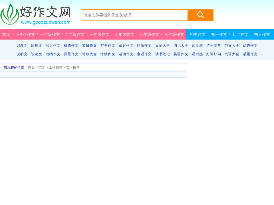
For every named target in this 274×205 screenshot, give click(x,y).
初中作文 (198, 34)
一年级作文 (50, 34)
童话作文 (144, 54)
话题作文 (250, 54)
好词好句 (213, 54)
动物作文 (53, 54)
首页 (6, 34)
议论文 (36, 54)
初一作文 (219, 34)
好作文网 (35, 16)
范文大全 (232, 46)
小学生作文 (25, 34)
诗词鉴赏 (213, 46)
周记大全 (181, 46)
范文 (41, 67)
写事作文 (107, 46)
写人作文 (53, 46)
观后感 (197, 54)
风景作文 (71, 54)
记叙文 (22, 46)
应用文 (36, 46)
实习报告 (73, 67)
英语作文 (181, 54)
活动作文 (126, 54)
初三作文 (262, 34)
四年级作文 (124, 34)
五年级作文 (149, 34)
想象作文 (144, 46)
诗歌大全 (89, 54)
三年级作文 (100, 34)
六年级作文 (174, 34)
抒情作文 (107, 54)
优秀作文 (250, 46)
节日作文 (89, 46)
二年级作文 (75, 34)
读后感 (197, 46)
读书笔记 (162, 54)
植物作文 (71, 46)
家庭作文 (126, 46)
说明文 (22, 54)
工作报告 (56, 67)
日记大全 (162, 46)
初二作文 (241, 34)
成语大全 (232, 54)
